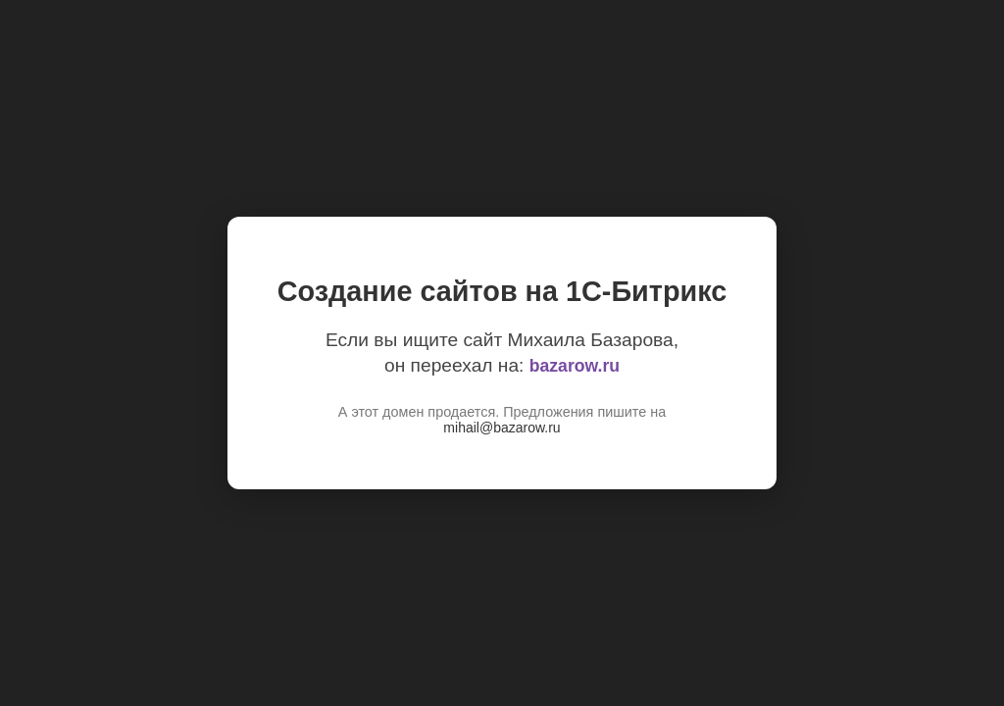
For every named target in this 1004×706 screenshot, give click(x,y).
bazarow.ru (574, 366)
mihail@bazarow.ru (501, 427)
